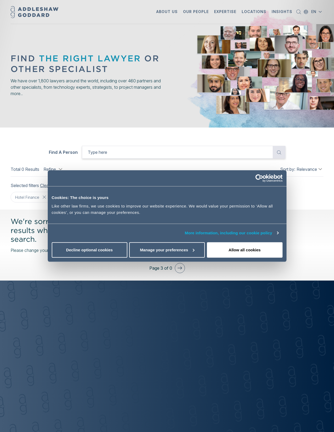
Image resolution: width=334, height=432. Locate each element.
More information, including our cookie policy (228, 233)
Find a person (63, 152)
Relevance (307, 169)
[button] (167, 12)
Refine (54, 169)
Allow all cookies (245, 249)
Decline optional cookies (89, 249)
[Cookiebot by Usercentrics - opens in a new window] (259, 178)
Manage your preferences (167, 249)
